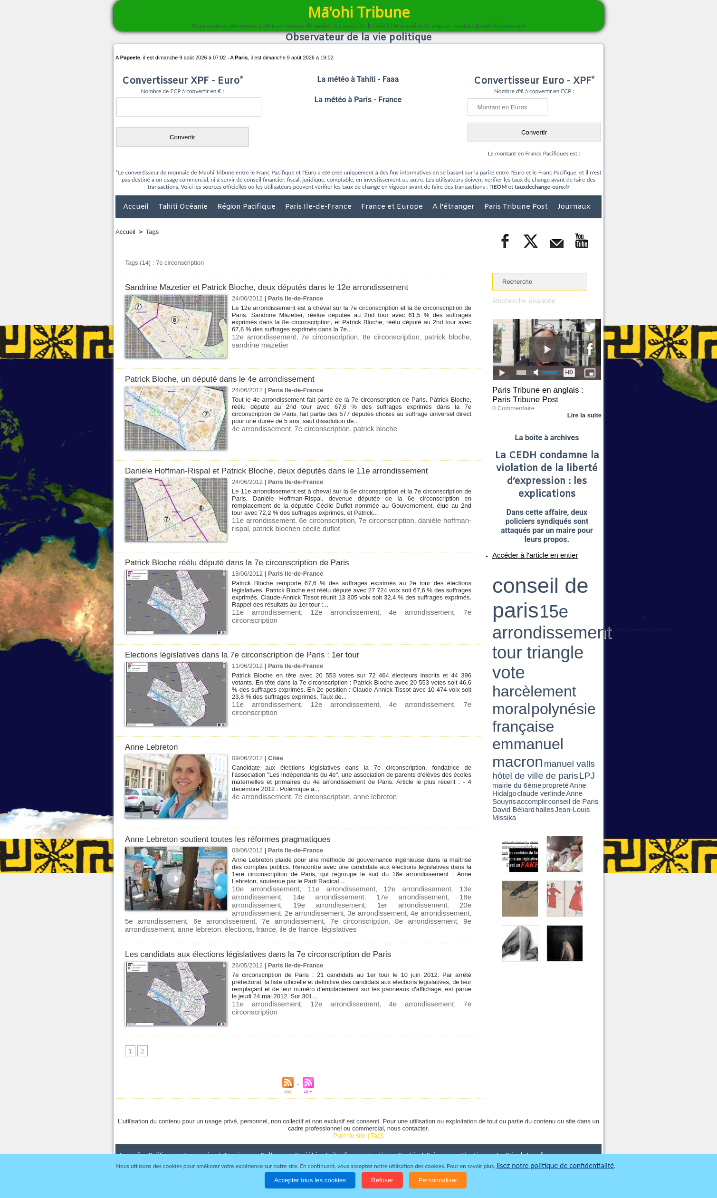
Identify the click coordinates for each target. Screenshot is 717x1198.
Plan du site (349, 1123)
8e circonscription (373, 336)
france (354, 916)
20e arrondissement (318, 902)
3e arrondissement (434, 902)
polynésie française (570, 587)
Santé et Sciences (379, 1143)
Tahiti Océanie (184, 207)
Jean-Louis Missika (551, 603)
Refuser (382, 1180)
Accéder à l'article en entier (523, 549)
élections (330, 916)
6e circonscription (320, 519)
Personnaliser (438, 1180)
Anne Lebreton (154, 747)
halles (534, 603)
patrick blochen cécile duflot (270, 527)
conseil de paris (522, 571)
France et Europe (393, 207)
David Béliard (521, 603)
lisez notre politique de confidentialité (555, 1165)
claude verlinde (558, 600)
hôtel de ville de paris (582, 595)
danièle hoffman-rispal (438, 519)
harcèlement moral (517, 587)
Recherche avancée (519, 300)
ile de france (384, 916)
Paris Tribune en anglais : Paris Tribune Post (541, 393)
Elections (421, 1143)
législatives (419, 916)
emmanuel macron (517, 594)
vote (585, 580)
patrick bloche (423, 336)
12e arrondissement (260, 336)
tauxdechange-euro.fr (542, 186)
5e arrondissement (308, 909)
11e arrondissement (260, 519)
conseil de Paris (502, 603)
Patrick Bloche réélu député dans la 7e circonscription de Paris (250, 562)
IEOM (499, 186)
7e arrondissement (430, 909)
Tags (152, 231)
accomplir (592, 600)
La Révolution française (471, 1143)
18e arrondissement (381, 895)
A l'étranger (454, 207)
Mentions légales (575, 1143)
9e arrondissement (248, 916)
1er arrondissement (259, 902)
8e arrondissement (193, 916)
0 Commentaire (510, 403)
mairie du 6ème (509, 600)
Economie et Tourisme (202, 1143)
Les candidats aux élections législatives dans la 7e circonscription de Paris (273, 941)
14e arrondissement (260, 895)
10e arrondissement (260, 888)
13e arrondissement (442, 888)
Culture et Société (264, 1143)
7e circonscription (318, 336)
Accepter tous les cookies (310, 1180)
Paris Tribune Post (517, 207)
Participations (528, 1143)
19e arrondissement (442, 895)
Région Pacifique (247, 207)
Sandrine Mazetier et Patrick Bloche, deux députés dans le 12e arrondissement (283, 287)
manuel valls (554, 595)
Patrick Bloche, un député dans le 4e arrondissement (231, 379)
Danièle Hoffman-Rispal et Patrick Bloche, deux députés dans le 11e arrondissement (294, 470)
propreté (525, 600)
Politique (154, 1143)
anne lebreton (357, 796)
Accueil (137, 207)
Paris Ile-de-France (319, 207)
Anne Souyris (577, 600)
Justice (340, 1143)
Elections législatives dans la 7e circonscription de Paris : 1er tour (256, 654)
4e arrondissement (257, 428)
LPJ (495, 600)
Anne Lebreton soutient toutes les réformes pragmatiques (240, 839)
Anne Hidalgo (539, 600)
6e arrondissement (369, 909)
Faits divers (310, 1143)
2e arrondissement (377, 902)
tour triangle (559, 580)
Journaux (573, 207)
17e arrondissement (321, 895)
